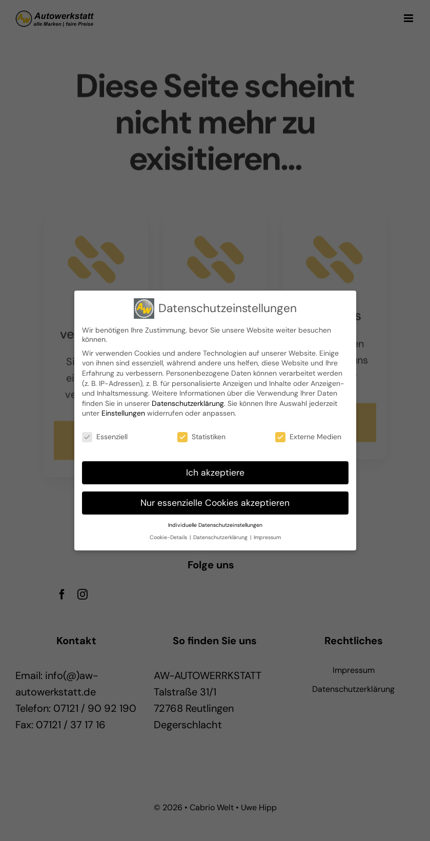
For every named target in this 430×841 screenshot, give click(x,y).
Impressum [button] (267, 535)
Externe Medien (308, 434)
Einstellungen (123, 411)
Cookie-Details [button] (169, 535)
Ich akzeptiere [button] (215, 470)
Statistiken (201, 434)
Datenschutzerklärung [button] (221, 535)
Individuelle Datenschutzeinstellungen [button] (215, 523)
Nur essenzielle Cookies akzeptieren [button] (215, 500)
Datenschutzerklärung (188, 401)
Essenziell (105, 434)
